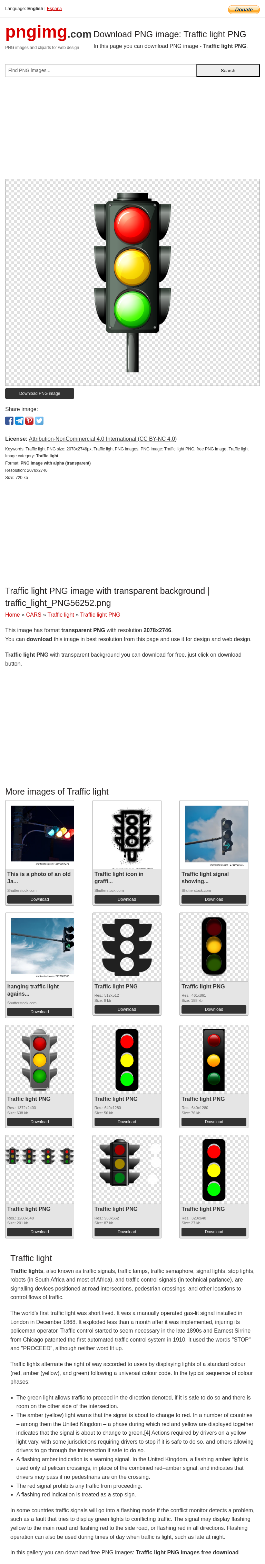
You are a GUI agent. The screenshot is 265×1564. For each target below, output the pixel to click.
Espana (54, 8)
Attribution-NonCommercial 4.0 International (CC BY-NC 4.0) (103, 439)
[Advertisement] (132, 130)
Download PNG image (39, 393)
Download (39, 899)
